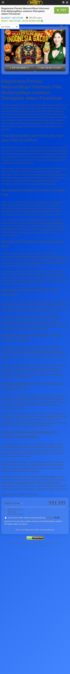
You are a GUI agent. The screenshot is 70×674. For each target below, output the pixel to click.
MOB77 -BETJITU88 (13, 18)
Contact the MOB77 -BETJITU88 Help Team (35, 546)
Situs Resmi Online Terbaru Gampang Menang (34, 518)
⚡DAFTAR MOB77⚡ (19, 68)
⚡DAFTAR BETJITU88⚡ (50, 68)
